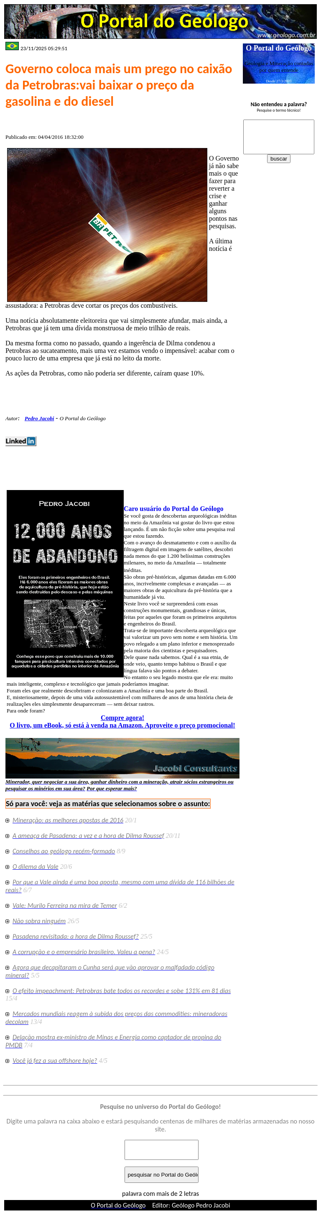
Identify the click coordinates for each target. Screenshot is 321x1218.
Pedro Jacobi (39, 418)
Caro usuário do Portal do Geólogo (173, 508)
